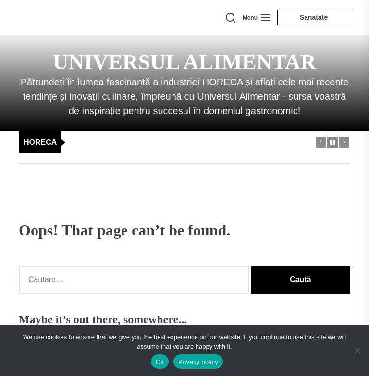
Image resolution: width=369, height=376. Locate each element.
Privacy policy (198, 361)
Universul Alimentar (184, 62)
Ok (160, 361)
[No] (357, 350)
